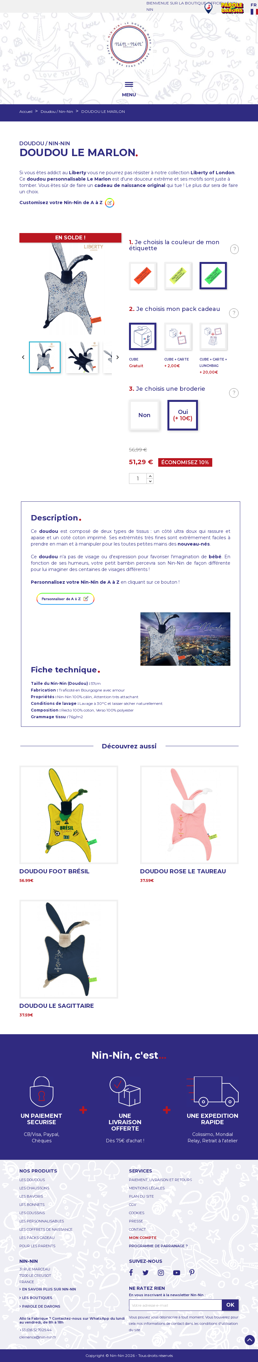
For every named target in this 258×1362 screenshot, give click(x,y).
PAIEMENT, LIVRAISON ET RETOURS (160, 1180)
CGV (132, 1204)
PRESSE (136, 1221)
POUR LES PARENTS (37, 1246)
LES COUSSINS (32, 1213)
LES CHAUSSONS (34, 1188)
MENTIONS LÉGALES (147, 1188)
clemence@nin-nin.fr (37, 1337)
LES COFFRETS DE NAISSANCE (45, 1229)
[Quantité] (138, 478)
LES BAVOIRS (31, 1196)
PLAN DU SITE (141, 1196)
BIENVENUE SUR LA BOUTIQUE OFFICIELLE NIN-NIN (192, 6)
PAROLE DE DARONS (41, 1306)
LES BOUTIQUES (37, 1298)
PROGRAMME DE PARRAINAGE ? (158, 1246)
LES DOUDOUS (32, 1180)
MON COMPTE (143, 1237)
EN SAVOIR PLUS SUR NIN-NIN (49, 1289)
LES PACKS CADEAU (37, 1237)
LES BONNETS (31, 1204)
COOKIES (136, 1213)
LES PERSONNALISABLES (41, 1221)
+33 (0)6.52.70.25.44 (35, 1330)
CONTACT (137, 1229)
